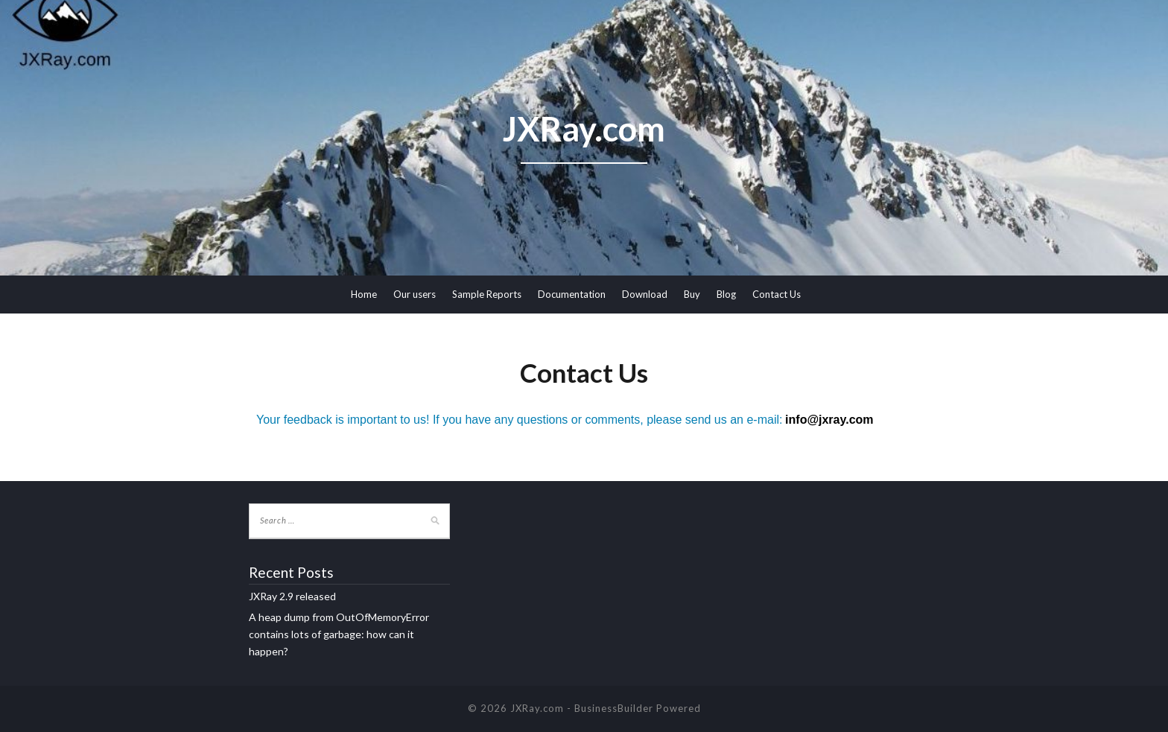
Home (364, 294)
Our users (414, 294)
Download (644, 294)
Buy (692, 294)
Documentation (572, 294)
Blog (726, 294)
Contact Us (776, 294)
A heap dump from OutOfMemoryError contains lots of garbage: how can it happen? (339, 634)
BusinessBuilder (613, 708)
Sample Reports (486, 294)
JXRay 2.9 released (292, 596)
